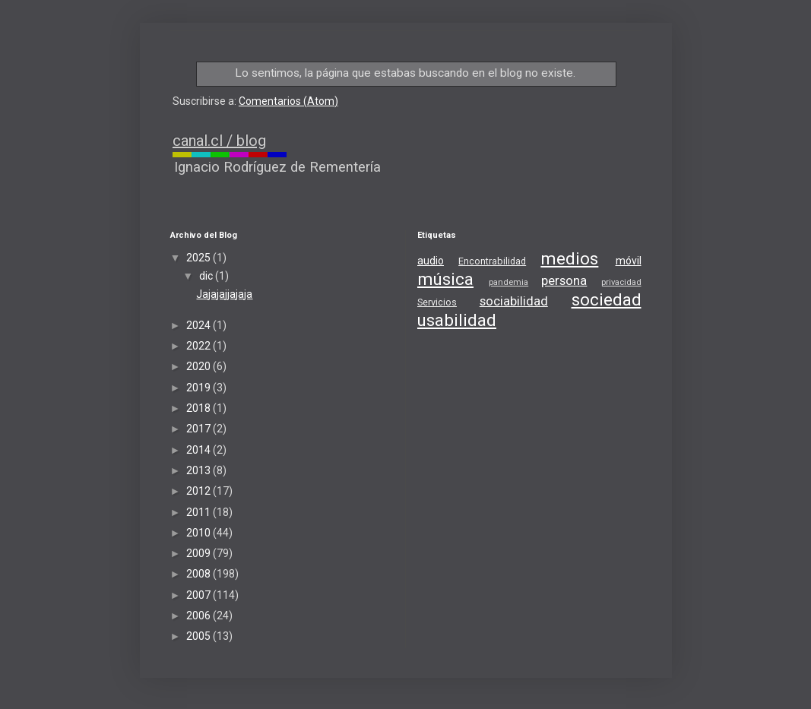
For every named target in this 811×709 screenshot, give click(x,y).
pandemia (508, 282)
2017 (199, 429)
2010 (199, 533)
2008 (199, 574)
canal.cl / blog (219, 140)
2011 (199, 512)
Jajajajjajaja (224, 294)
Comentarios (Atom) (288, 101)
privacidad (621, 282)
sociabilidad (514, 301)
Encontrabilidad (492, 261)
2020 (199, 366)
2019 (199, 387)
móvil (629, 261)
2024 (199, 325)
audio (430, 261)
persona (564, 280)
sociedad (607, 299)
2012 (199, 491)
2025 (199, 258)
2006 (199, 615)
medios (569, 258)
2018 (199, 408)
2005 (199, 636)
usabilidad (456, 320)
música (445, 279)
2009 (199, 553)
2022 (199, 346)
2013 (199, 470)
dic (207, 276)
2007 (199, 595)
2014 (199, 450)
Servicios (437, 302)
